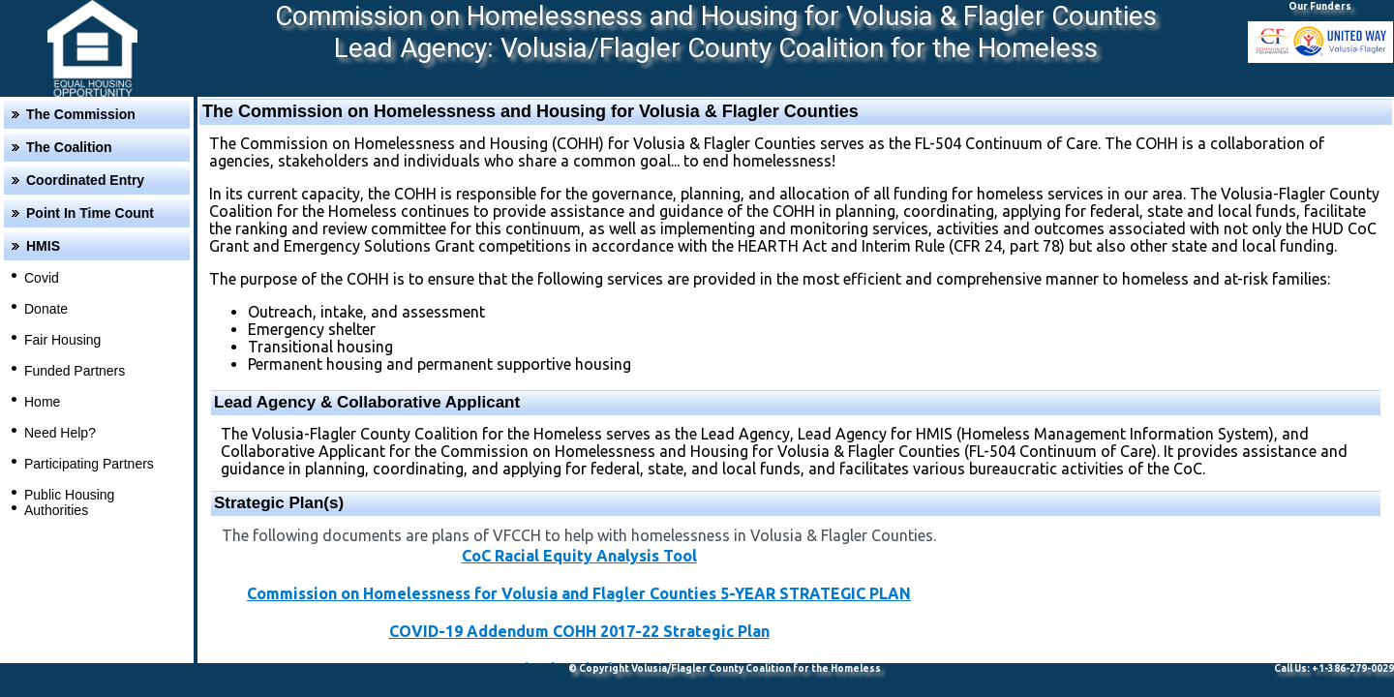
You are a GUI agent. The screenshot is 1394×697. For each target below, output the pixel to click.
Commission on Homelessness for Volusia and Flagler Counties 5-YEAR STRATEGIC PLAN (579, 593)
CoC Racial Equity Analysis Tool (579, 555)
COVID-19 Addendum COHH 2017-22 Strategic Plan (579, 631)
